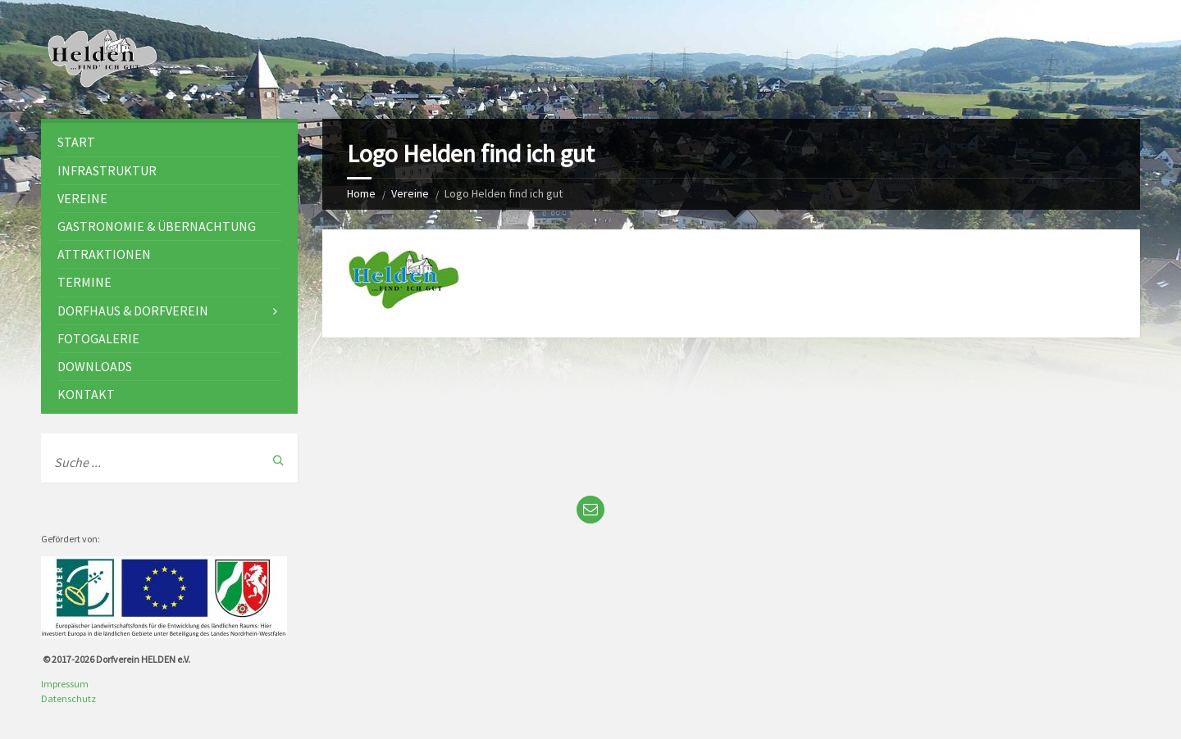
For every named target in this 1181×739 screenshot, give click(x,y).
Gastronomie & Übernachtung (156, 226)
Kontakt (86, 394)
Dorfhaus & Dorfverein (132, 310)
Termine (84, 282)
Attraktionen (104, 254)
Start (76, 142)
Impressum (65, 684)
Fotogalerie (98, 338)
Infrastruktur (107, 170)
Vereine (410, 193)
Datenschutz (68, 698)
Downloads (94, 366)
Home (361, 193)
